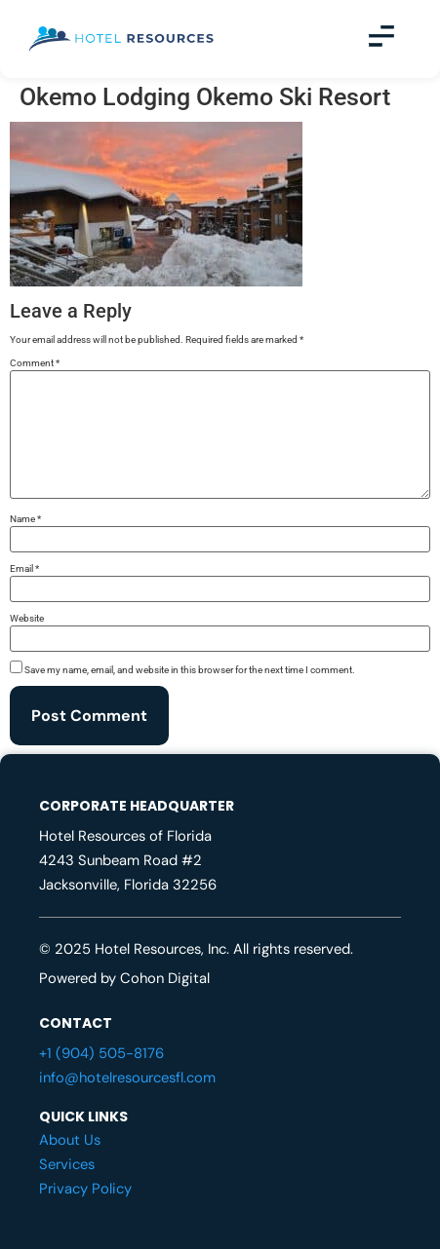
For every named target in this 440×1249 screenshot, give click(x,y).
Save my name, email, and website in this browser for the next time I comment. (189, 670)
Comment (35, 363)
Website (27, 619)
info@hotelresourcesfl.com (127, 1077)
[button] (381, 39)
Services (67, 1164)
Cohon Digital (165, 978)
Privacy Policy (85, 1188)
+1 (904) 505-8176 (101, 1053)
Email (24, 569)
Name (25, 519)
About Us (69, 1140)
